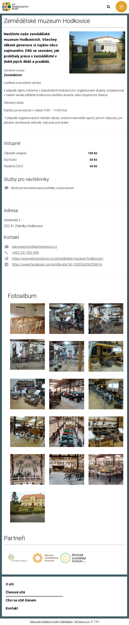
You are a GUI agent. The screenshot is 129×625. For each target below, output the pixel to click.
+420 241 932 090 (25, 253)
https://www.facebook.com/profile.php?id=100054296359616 (57, 264)
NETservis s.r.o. (82, 621)
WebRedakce (66, 621)
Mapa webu (36, 621)
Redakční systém (51, 621)
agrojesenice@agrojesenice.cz (34, 247)
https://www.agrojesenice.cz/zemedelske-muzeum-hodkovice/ (57, 258)
